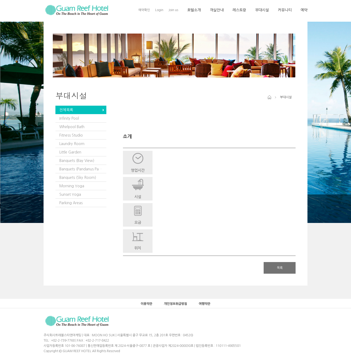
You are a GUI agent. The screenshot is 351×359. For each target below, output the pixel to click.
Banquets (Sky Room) (77, 177)
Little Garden (70, 152)
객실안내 (217, 10)
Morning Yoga (71, 186)
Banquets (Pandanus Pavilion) (82, 169)
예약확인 (144, 10)
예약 (304, 10)
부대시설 (262, 10)
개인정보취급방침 (175, 303)
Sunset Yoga (70, 194)
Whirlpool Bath (71, 127)
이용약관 (146, 303)
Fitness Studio (71, 135)
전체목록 (66, 110)
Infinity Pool (69, 118)
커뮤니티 (285, 10)
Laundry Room (71, 144)
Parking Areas (71, 203)
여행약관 (204, 303)
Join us (173, 10)
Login (159, 10)
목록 (280, 267)
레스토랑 (239, 10)
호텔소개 (194, 10)
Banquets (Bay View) (76, 160)
